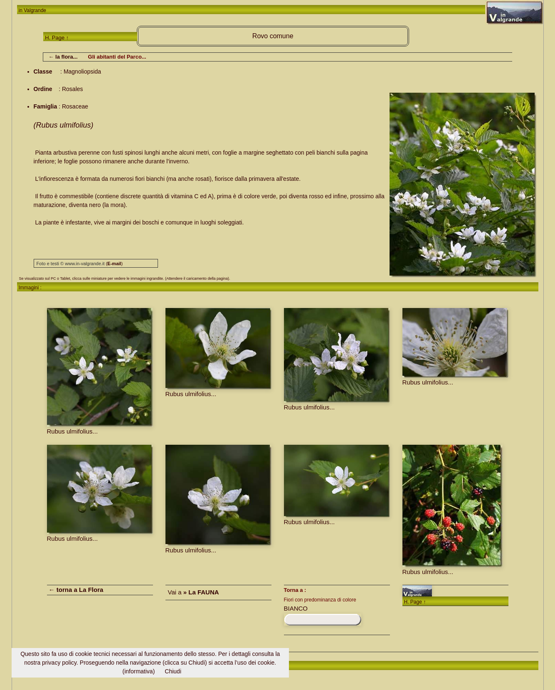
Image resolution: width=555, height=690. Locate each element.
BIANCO (296, 608)
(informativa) (139, 671)
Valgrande (35, 10)
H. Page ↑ (57, 37)
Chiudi (173, 671)
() (114, 263)
